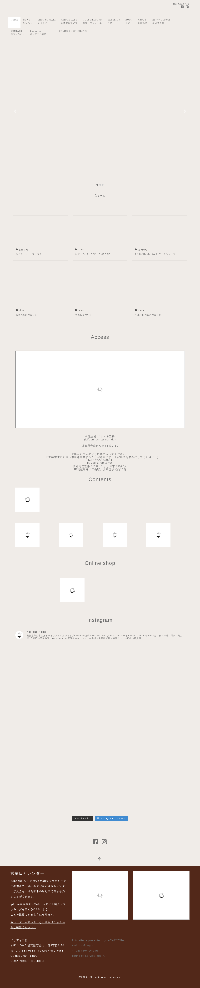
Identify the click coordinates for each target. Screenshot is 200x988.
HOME (14, 20)
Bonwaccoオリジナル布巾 (38, 32)
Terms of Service (83, 955)
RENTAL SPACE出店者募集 (161, 21)
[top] (100, 859)
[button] (15, 111)
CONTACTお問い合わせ (18, 32)
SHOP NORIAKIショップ (47, 21)
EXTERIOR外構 (114, 21)
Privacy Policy (82, 950)
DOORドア (129, 21)
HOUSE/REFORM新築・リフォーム (93, 21)
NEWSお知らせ (28, 21)
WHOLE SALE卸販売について (69, 21)
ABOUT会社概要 (142, 21)
